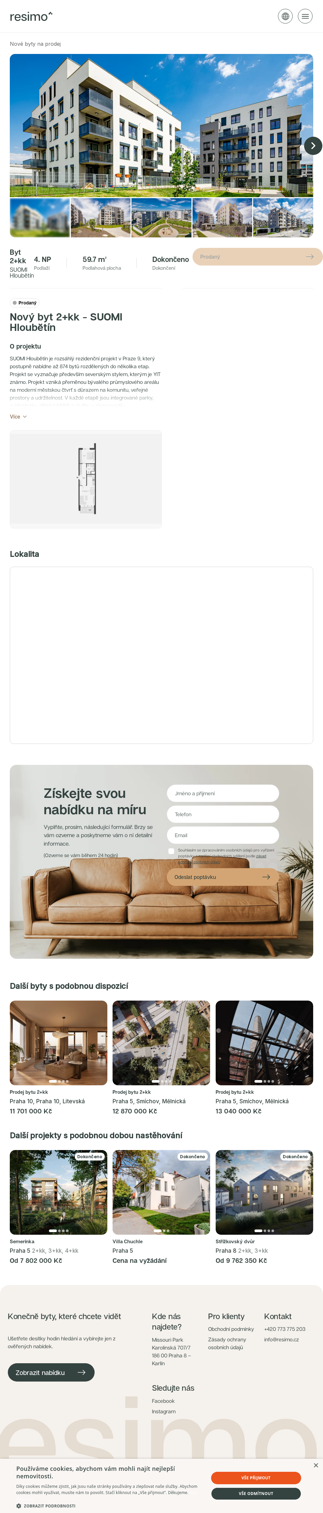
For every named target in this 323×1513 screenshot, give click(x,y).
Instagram (164, 1428)
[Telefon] (223, 831)
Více (19, 416)
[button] (86, 487)
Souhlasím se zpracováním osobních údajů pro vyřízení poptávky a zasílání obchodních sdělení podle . (226, 873)
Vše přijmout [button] (255, 1478)
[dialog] (161, 1486)
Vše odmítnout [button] (256, 1493)
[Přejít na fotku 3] (63, 1098)
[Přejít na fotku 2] (59, 1098)
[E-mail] (223, 852)
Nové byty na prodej (35, 44)
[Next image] (313, 146)
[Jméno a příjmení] (223, 810)
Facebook (163, 1418)
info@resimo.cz (281, 1356)
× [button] (315, 1465)
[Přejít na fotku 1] (53, 1098)
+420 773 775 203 (284, 1346)
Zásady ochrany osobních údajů (227, 1360)
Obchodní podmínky (231, 1346)
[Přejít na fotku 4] (67, 1098)
